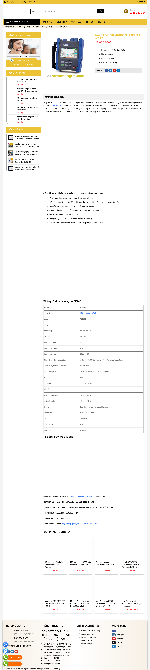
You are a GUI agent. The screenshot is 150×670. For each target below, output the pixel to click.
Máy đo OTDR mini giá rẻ (58, 27)
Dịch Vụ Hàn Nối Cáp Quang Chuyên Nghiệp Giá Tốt (25, 160)
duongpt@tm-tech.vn (23, 64)
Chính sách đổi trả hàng (87, 637)
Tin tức (89, 22)
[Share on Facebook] (107, 70)
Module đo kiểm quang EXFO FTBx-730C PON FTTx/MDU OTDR (79, 603)
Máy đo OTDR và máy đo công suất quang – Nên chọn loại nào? (27, 137)
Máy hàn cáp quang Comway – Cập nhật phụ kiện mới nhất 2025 (27, 145)
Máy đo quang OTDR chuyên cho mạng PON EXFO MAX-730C (105, 603)
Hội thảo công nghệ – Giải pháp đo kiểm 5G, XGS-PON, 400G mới (26, 153)
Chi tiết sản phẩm (54, 96)
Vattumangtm (55, 105)
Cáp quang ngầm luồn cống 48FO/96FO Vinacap (54, 564)
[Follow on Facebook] (137, 2)
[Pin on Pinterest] (114, 70)
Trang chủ (46, 22)
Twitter (117, 646)
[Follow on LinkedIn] (142, 2)
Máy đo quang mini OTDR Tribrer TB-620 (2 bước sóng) (131, 603)
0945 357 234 (23, 60)
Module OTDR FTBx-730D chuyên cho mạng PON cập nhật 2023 (131, 564)
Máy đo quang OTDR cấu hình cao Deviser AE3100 (80, 563)
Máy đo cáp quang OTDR (36, 27)
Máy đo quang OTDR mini (81, 496)
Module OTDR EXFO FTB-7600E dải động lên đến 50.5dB (55, 603)
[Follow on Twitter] (12, 651)
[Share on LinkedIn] (118, 70)
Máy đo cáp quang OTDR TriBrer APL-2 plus (80, 524)
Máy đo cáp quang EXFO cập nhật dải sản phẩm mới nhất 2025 (27, 168)
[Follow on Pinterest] (140, 2)
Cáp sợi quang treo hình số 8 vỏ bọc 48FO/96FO (106, 563)
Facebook (118, 631)
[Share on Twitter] (110, 70)
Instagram (118, 635)
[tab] (93, 97)
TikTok (117, 642)
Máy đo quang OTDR (88, 313)
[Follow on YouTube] (144, 2)
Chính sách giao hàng (86, 634)
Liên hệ (101, 22)
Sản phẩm (76, 22)
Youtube (117, 639)
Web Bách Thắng (55, 669)
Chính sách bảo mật (86, 644)
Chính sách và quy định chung (89, 631)
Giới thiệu (62, 22)
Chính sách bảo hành (86, 640)
